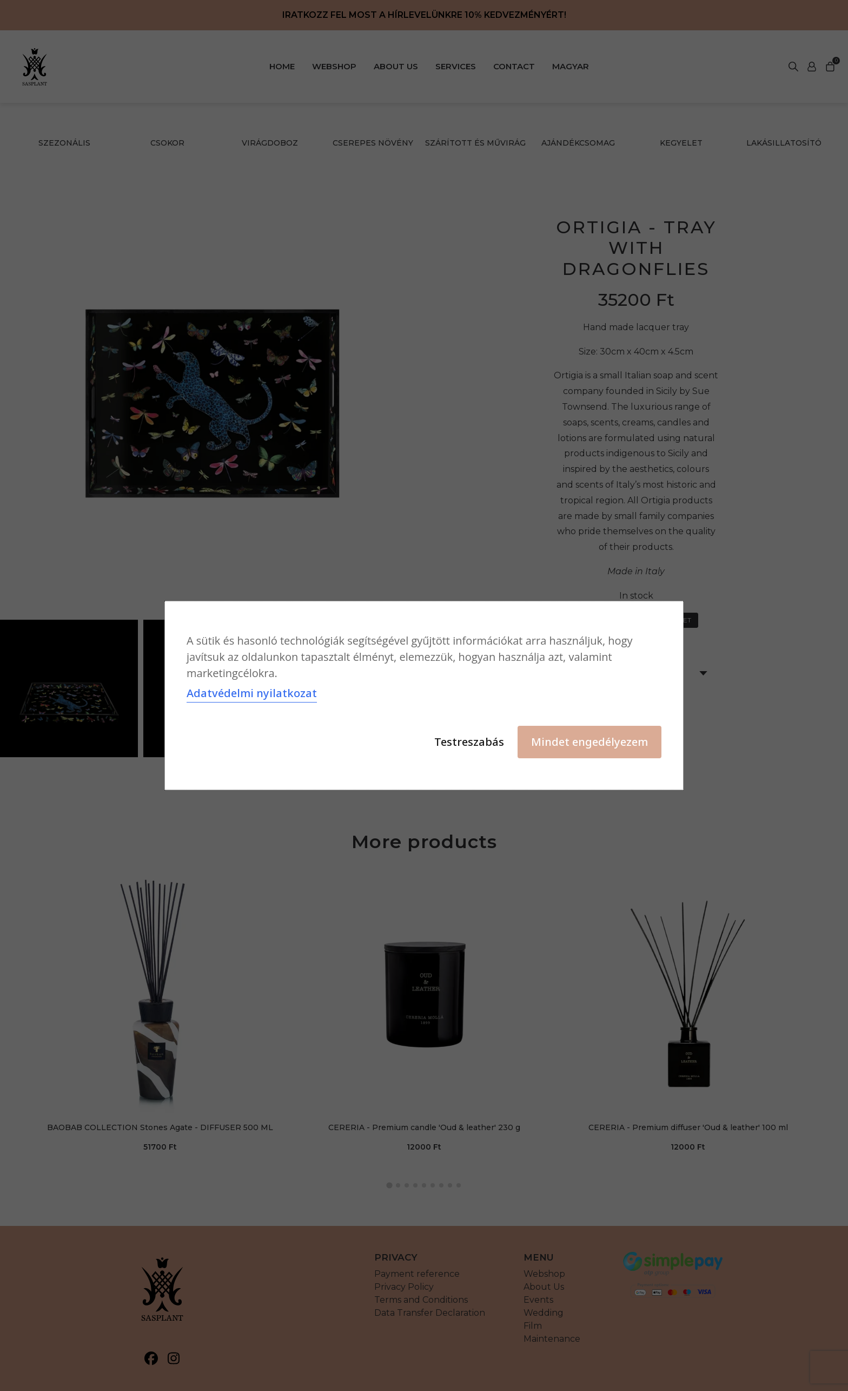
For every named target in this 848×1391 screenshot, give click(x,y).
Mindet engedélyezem (589, 741)
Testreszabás (469, 741)
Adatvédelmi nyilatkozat (252, 693)
